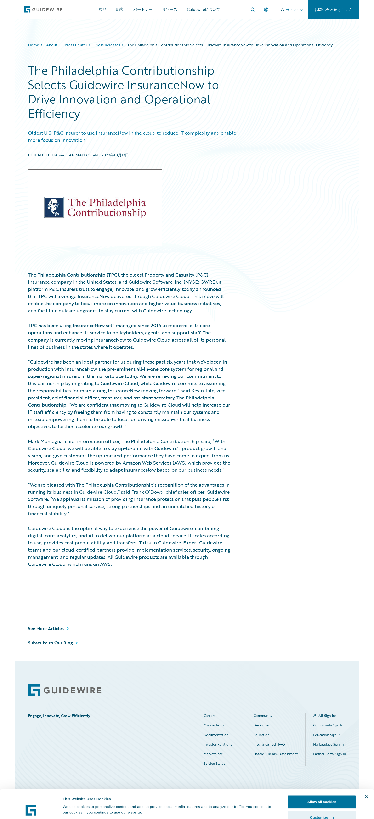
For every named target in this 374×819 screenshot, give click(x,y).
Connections (214, 725)
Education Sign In (327, 734)
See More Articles (46, 628)
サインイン (292, 9)
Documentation (216, 734)
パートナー (143, 9)
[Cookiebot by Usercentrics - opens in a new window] (31, 809)
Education (262, 734)
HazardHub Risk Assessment (276, 753)
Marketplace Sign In (328, 744)
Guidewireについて (203, 9)
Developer (262, 725)
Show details (74, 799)
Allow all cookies (321, 775)
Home (33, 45)
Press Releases (107, 45)
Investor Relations (218, 744)
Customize (322, 791)
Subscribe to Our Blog (50, 643)
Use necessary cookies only (322, 806)
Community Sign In (328, 725)
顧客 (120, 9)
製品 (103, 9)
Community (263, 715)
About (51, 45)
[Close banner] (366, 769)
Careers (209, 715)
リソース (169, 9)
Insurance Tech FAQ (269, 744)
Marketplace (213, 753)
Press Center (76, 45)
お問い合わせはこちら (333, 9)
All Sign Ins (327, 715)
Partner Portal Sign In (329, 753)
